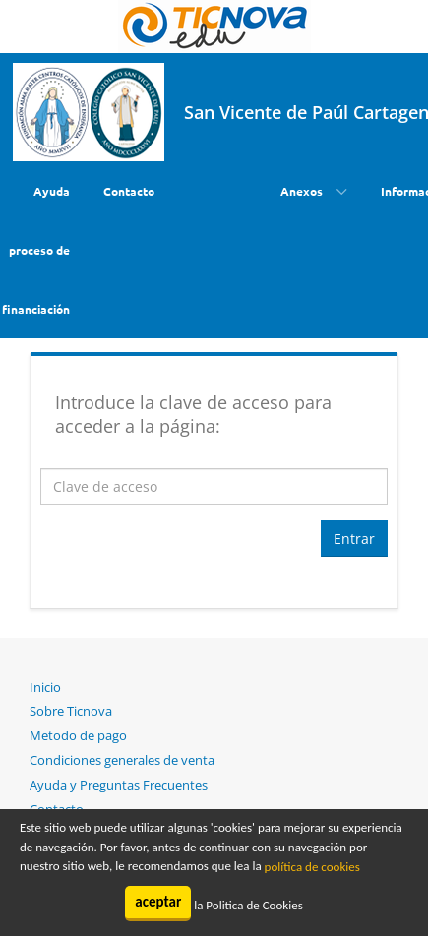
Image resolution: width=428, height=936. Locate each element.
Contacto (128, 191)
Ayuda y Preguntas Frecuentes (119, 784)
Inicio (45, 687)
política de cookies (312, 866)
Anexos (303, 191)
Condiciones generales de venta (122, 760)
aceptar (158, 901)
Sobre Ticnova (71, 711)
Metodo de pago (78, 735)
